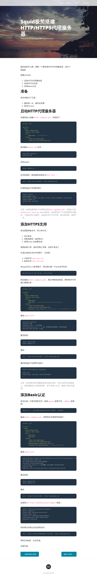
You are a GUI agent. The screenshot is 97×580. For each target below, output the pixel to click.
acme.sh (31, 241)
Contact (86, 3)
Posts (77, 3)
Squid (23, 69)
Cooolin (11, 3)
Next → (69, 554)
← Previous (30, 554)
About (69, 3)
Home (61, 3)
